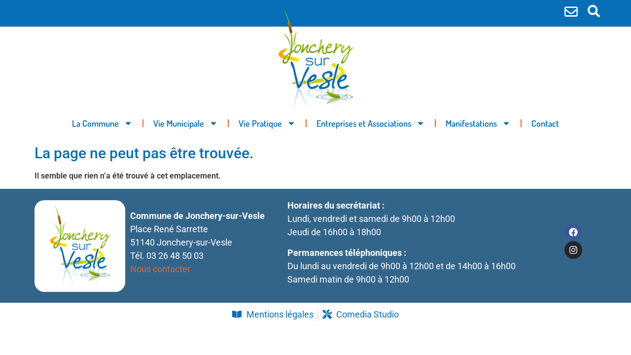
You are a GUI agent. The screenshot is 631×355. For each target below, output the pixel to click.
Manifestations (478, 123)
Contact (545, 123)
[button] (594, 11)
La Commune (102, 123)
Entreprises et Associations (370, 123)
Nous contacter (160, 269)
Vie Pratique (267, 123)
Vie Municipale (185, 123)
